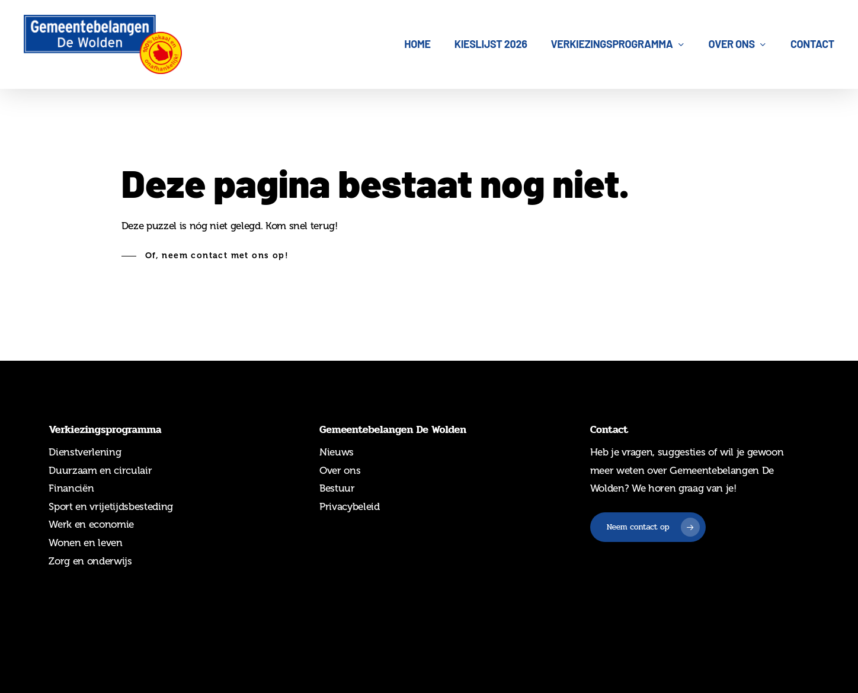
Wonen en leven (85, 542)
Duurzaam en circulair (100, 470)
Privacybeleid (349, 506)
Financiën (71, 488)
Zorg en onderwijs (90, 561)
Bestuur (337, 488)
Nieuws (336, 452)
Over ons (339, 470)
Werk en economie (91, 524)
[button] (205, 256)
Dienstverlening (85, 452)
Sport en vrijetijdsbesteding (110, 506)
